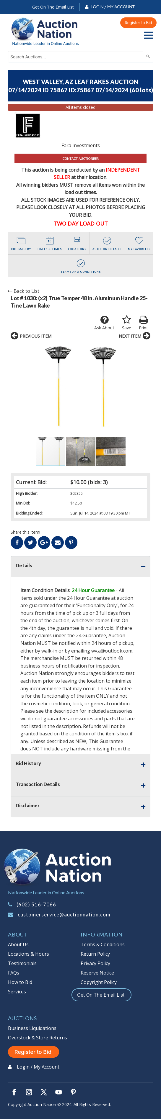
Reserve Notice (97, 973)
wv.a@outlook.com (111, 651)
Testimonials (22, 963)
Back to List (23, 291)
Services (17, 991)
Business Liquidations (32, 1028)
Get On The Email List (53, 7)
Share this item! (25, 532)
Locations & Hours (28, 954)
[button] (16, 390)
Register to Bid (138, 22)
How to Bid (20, 982)
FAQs (13, 973)
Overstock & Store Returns (37, 1037)
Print (143, 323)
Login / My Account (113, 6)
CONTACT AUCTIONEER (80, 158)
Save (126, 323)
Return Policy (95, 954)
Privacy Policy (95, 963)
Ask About (104, 323)
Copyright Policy (99, 982)
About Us (18, 944)
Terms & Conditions (103, 944)
